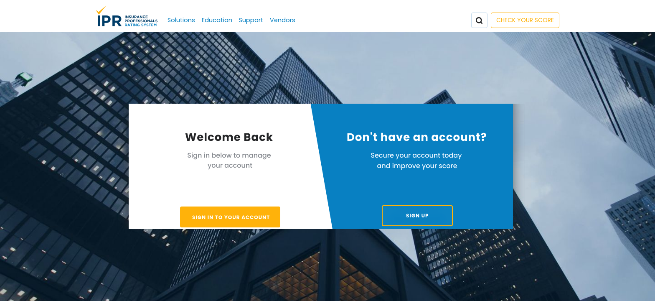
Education (217, 20)
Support (251, 20)
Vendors (282, 20)
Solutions (181, 20)
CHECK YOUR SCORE (525, 20)
